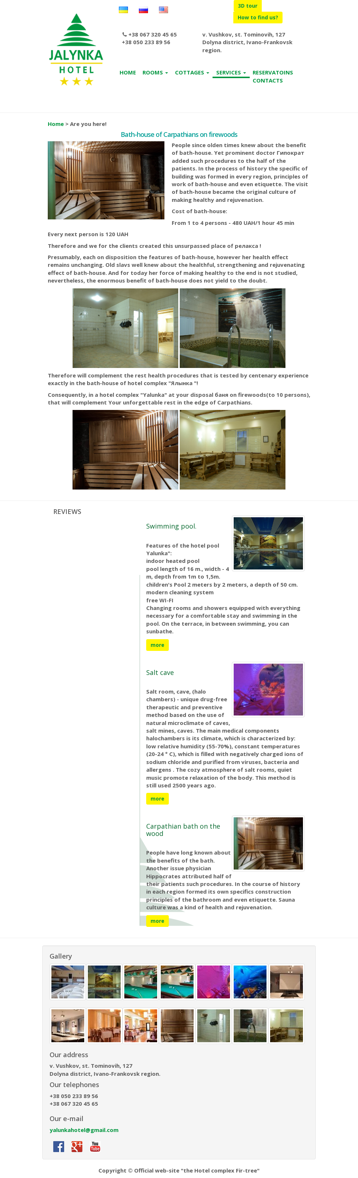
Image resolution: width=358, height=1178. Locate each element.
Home (56, 123)
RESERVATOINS (273, 72)
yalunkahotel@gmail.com (84, 1129)
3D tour (247, 5)
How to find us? (258, 17)
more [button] (157, 644)
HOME (128, 72)
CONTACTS (268, 80)
